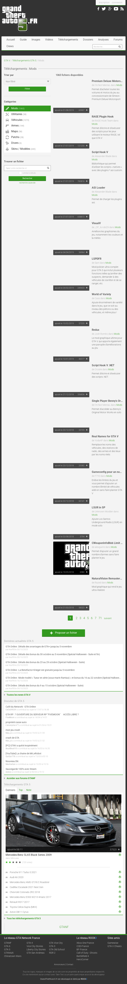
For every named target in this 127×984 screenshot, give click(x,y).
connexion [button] (117, 2)
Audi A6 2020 (16, 877)
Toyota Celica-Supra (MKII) (23, 907)
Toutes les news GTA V (18, 694)
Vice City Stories (35, 946)
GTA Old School (57, 949)
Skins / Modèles (21, 149)
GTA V (7, 60)
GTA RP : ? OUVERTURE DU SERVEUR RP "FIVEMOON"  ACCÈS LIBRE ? (42, 714)
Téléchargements (68, 39)
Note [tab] (28, 790)
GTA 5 (7, 949)
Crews (10, 46)
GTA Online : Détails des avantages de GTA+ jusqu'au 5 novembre (39, 646)
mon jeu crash (13, 730)
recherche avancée (27, 183)
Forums (118, 39)
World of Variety (101, 294)
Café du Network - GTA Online (21, 706)
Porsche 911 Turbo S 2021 (23, 872)
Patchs (15, 137)
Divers (14, 143)
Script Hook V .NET (103, 365)
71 (100, 618)
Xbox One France (85, 943)
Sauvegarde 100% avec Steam (21, 769)
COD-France (83, 946)
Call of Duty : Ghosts (87, 952)
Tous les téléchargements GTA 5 (24, 918)
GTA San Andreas (35, 952)
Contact (69, 964)
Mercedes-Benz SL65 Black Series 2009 (29, 854)
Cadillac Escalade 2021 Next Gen (26, 887)
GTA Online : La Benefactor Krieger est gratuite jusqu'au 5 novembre (40, 670)
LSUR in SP (98, 507)
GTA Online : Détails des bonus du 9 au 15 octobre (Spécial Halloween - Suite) (45, 685)
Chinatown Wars (12, 956)
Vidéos (49, 39)
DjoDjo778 (10, 756)
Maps (14, 131)
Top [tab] (21, 790)
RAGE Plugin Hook (103, 116)
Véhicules (17, 119)
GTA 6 (7, 946)
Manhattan (11, 764)
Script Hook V (100, 152)
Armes (15, 125)
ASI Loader (98, 187)
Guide (23, 39)
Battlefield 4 (83, 956)
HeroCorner (82, 959)
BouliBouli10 (11, 748)
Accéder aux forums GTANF (21, 778)
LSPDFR (96, 258)
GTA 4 (30, 943)
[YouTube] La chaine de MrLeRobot (23, 753)
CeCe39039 (11, 709)
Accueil (10, 39)
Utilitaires (16, 114)
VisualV (96, 223)
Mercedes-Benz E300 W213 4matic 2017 (30, 897)
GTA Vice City (56, 943)
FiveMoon (10, 717)
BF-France (82, 949)
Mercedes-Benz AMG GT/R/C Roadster (29, 882)
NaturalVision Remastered (107, 578)
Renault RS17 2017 (19, 902)
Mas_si (9, 733)
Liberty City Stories (36, 949)
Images (36, 39)
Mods (119, 85)
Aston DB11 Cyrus (19, 912)
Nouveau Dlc (12, 761)
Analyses (103, 39)
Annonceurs (59, 964)
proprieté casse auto (16, 722)
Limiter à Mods (27, 173)
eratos (8, 772)
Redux (95, 329)
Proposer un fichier (63, 632)
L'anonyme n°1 (12, 725)
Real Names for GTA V (105, 436)
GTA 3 (52, 946)
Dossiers (88, 39)
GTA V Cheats (114, 946)
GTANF (64, 927)
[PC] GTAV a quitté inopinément (22, 745)
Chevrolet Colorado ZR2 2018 (25, 892)
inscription (104, 2)
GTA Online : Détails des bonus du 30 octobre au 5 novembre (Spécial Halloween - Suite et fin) (53, 654)
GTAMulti (9, 952)
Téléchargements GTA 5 (24, 60)
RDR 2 (52, 952)
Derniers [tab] (10, 790)
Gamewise (112, 943)
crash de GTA (12, 737)
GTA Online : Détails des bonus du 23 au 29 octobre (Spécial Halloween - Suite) (45, 662)
